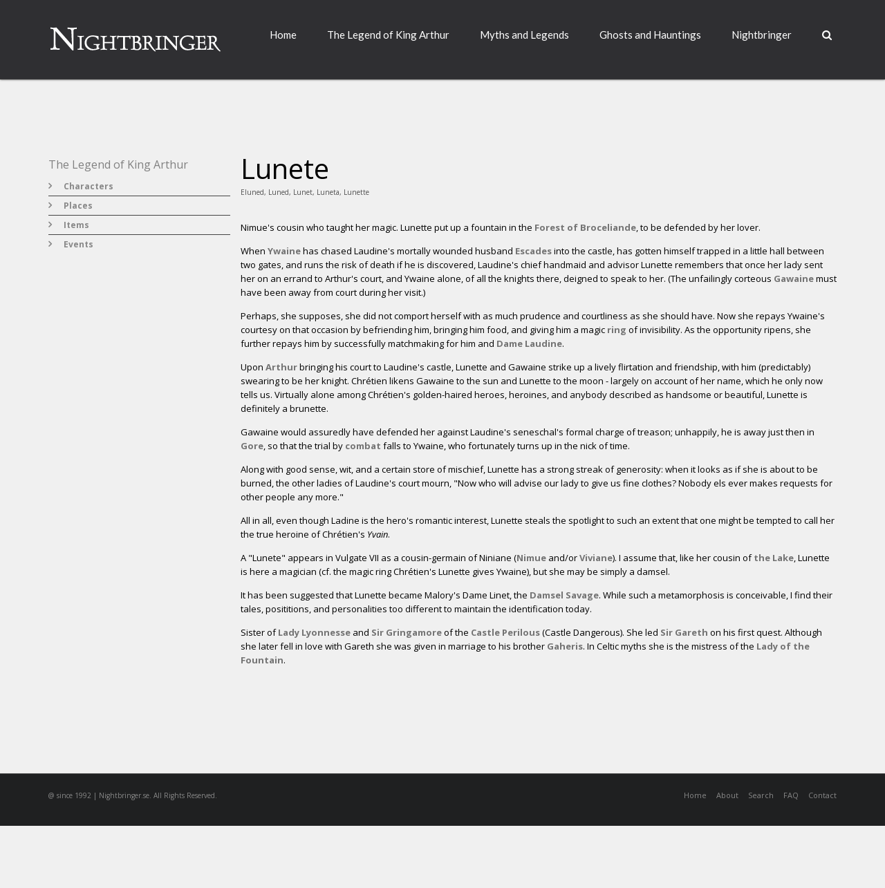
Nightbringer (762, 34)
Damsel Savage (564, 595)
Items (76, 225)
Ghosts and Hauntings (650, 34)
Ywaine (284, 251)
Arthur (281, 367)
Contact (822, 795)
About (727, 795)
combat (363, 446)
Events (78, 244)
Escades (533, 251)
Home (283, 34)
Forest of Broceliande (585, 227)
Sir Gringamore (406, 632)
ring (616, 329)
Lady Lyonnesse (314, 632)
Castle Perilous (505, 632)
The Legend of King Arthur (388, 34)
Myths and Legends (524, 34)
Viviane (596, 557)
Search (761, 795)
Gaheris (565, 646)
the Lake (774, 557)
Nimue (531, 557)
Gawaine (794, 278)
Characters (88, 186)
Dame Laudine (529, 343)
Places (78, 205)
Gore (252, 446)
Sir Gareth (684, 632)
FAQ (791, 795)
